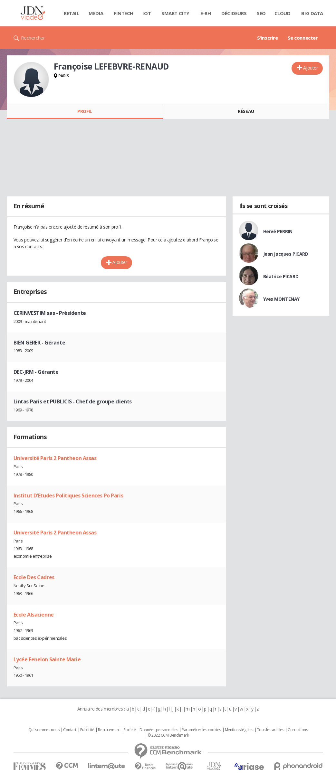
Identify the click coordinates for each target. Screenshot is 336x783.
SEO (261, 13)
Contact (69, 730)
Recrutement (109, 730)
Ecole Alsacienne (34, 614)
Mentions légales (239, 730)
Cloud (282, 13)
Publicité (87, 730)
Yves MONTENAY (281, 299)
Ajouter (310, 68)
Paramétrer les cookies (201, 730)
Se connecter (303, 37)
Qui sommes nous (44, 730)
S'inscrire (267, 37)
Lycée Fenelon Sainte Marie (47, 659)
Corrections (298, 730)
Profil (84, 111)
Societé (129, 730)
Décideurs (233, 13)
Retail (71, 13)
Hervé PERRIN (278, 231)
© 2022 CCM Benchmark (168, 735)
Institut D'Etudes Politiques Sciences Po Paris (68, 495)
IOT (146, 13)
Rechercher (33, 37)
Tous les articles (270, 730)
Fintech (123, 13)
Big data (312, 13)
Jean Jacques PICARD (285, 254)
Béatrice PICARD (281, 276)
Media (96, 13)
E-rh (205, 13)
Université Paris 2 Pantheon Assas (55, 458)
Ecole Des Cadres (34, 577)
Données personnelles (158, 730)
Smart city (175, 13)
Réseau (246, 111)
